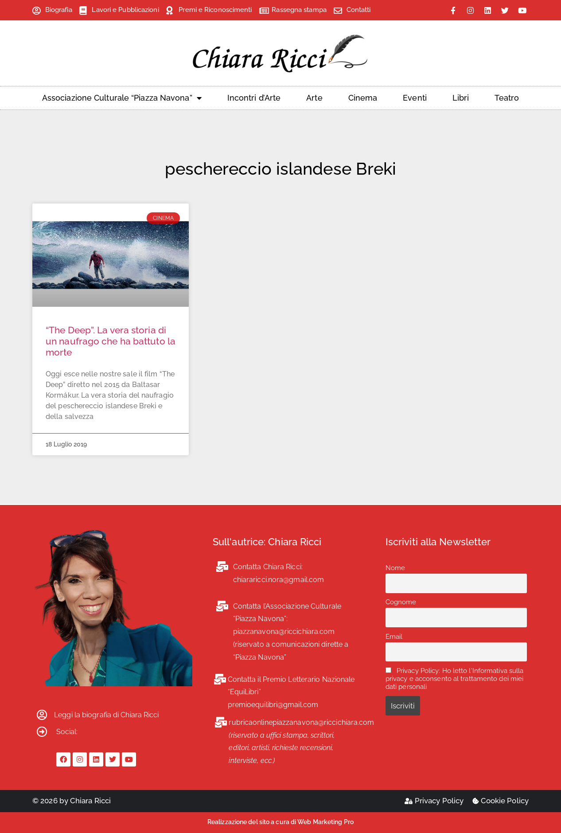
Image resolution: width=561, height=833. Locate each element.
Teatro (507, 97)
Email (394, 637)
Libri (460, 97)
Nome (395, 568)
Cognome (401, 602)
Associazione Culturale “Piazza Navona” (122, 98)
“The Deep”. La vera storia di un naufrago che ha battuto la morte (110, 341)
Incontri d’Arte (254, 97)
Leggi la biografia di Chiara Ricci (106, 715)
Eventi (415, 97)
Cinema (363, 97)
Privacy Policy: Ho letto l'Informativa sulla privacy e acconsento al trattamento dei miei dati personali (455, 679)
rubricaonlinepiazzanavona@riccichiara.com (301, 722)
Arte (314, 97)
